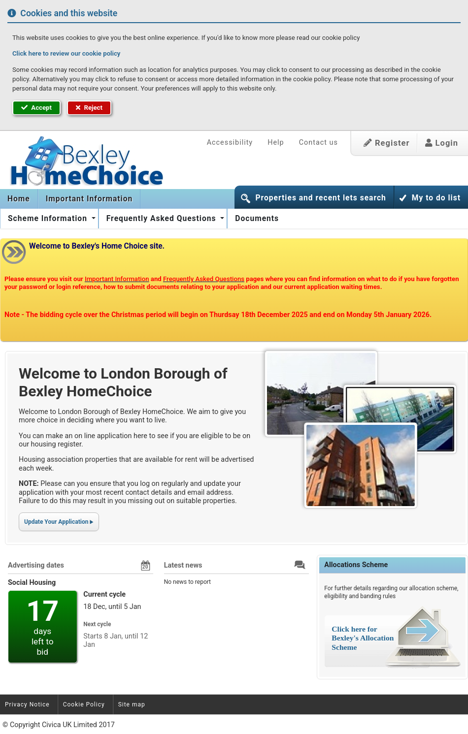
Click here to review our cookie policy (66, 53)
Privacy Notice (27, 704)
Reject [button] (89, 107)
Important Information (89, 198)
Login (441, 143)
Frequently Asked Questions (162, 218)
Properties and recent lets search (320, 197)
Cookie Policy (84, 704)
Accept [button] (36, 107)
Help (275, 142)
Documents (257, 218)
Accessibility (230, 142)
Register (387, 143)
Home (18, 198)
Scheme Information (49, 218)
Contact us (318, 142)
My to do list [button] (436, 197)
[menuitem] (19, 199)
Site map (131, 704)
